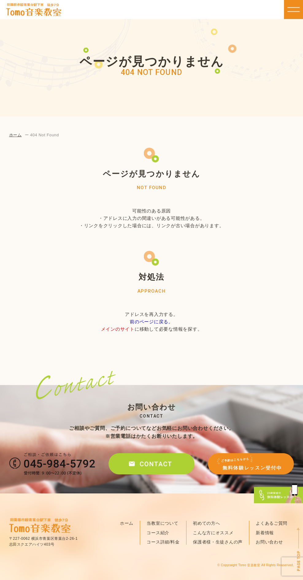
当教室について (162, 523)
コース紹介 (158, 532)
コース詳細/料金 (163, 541)
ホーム (15, 135)
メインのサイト (118, 329)
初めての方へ (206, 523)
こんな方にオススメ (213, 532)
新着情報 (265, 532)
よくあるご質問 (271, 523)
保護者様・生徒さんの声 (218, 541)
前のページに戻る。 (151, 321)
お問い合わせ (269, 541)
